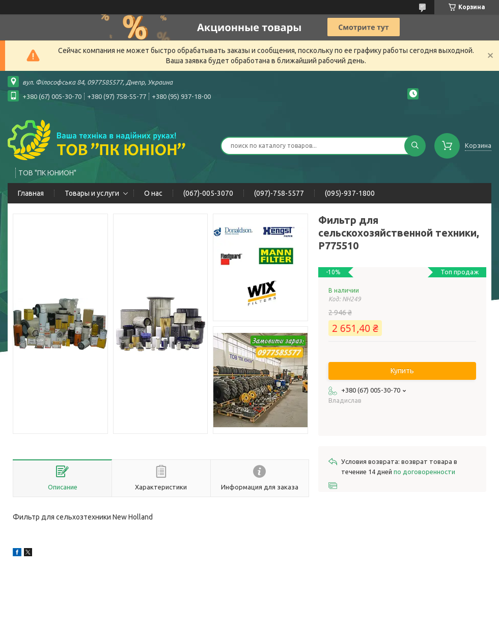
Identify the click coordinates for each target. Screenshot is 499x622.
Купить (402, 371)
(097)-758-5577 (279, 193)
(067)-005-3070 (208, 193)
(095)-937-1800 (350, 193)
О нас (153, 193)
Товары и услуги (92, 193)
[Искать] (415, 146)
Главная (31, 193)
